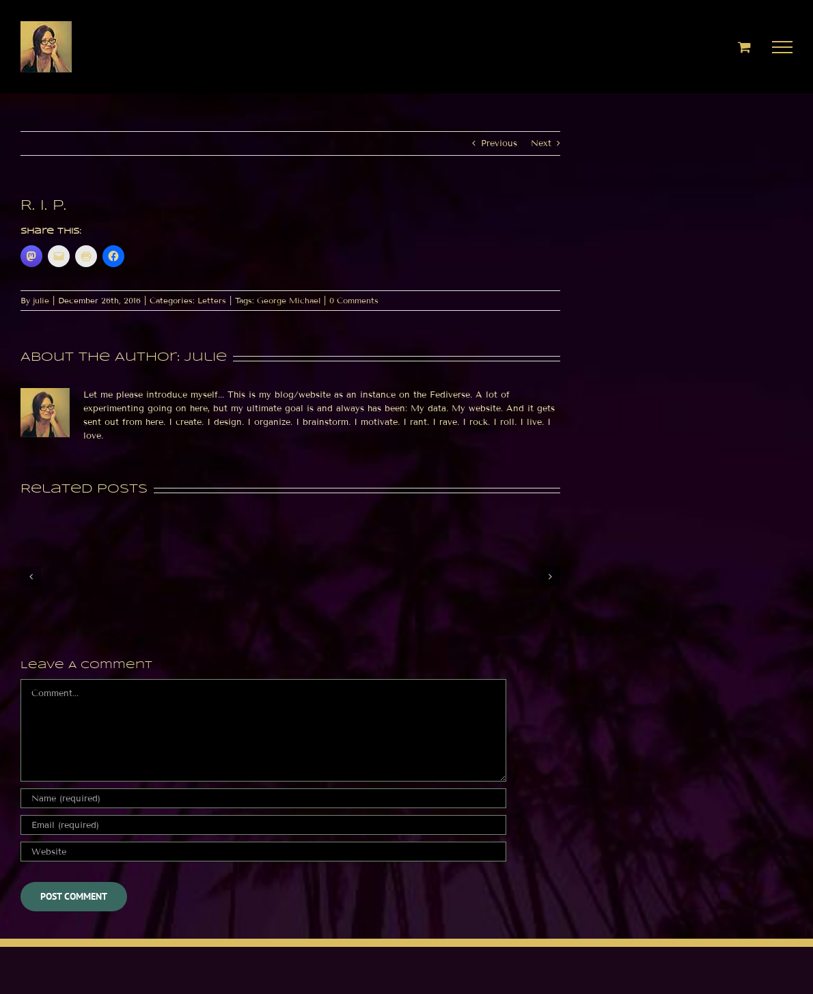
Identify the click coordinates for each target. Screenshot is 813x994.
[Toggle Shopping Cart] (744, 47)
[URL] (263, 851)
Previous (499, 143)
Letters (211, 300)
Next (541, 143)
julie (41, 300)
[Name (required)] (263, 798)
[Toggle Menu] (782, 47)
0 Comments (353, 300)
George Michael (288, 300)
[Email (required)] (263, 825)
